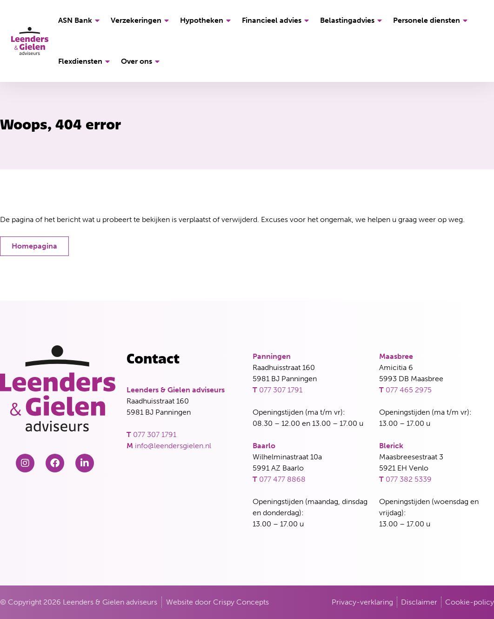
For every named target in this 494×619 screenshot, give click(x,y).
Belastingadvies (352, 20)
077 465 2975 (409, 389)
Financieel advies (277, 20)
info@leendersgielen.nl (173, 445)
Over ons (141, 61)
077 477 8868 (282, 479)
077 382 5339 (409, 479)
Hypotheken (207, 20)
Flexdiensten (85, 61)
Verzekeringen (141, 20)
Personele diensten (431, 20)
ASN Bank (80, 20)
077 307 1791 (154, 434)
